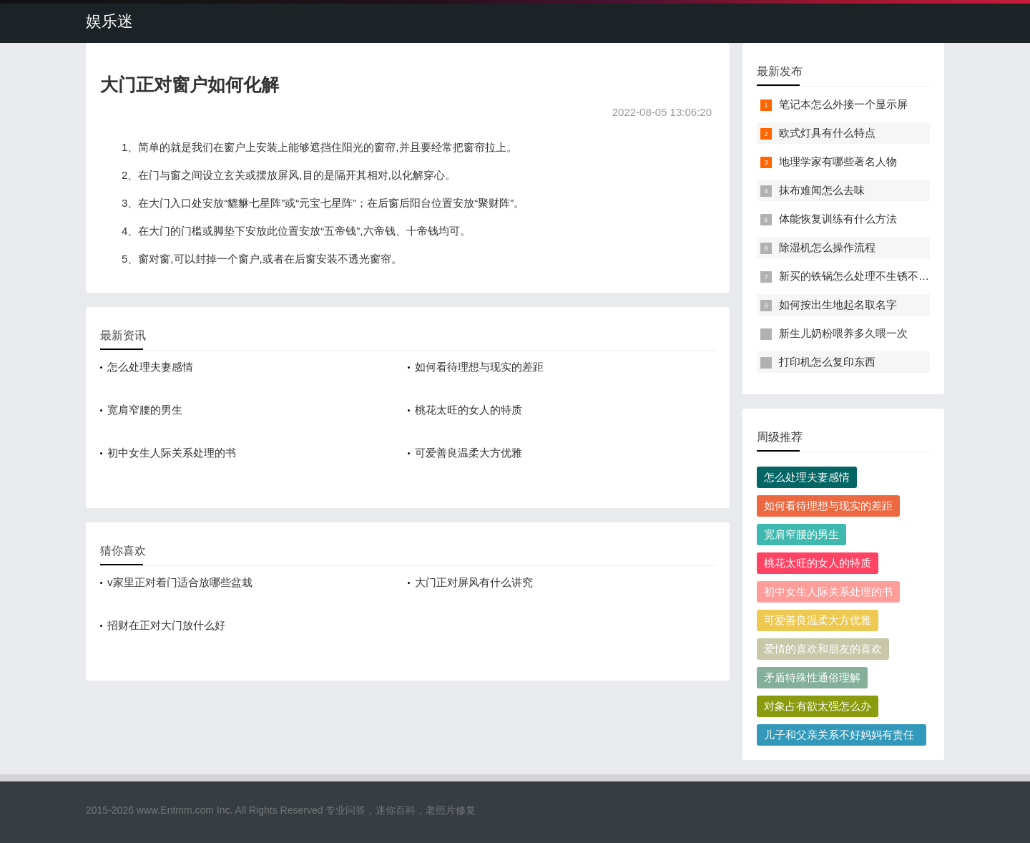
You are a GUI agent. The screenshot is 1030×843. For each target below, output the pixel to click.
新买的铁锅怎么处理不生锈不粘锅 (859, 276)
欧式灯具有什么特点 (827, 133)
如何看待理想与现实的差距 (479, 367)
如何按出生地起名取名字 (838, 304)
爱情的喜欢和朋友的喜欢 (823, 649)
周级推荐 (780, 437)
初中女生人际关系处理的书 (171, 453)
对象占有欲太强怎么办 (817, 706)
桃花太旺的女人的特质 (468, 410)
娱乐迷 (109, 21)
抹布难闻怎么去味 (822, 190)
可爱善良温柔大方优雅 (468, 453)
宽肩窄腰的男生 (144, 410)
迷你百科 (396, 810)
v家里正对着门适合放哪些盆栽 (179, 582)
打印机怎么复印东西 (827, 362)
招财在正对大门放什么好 (166, 625)
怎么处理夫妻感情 (150, 367)
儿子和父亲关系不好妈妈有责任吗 (839, 737)
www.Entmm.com (175, 810)
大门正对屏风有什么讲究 (474, 582)
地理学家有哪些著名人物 (838, 161)
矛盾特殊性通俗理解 (812, 677)
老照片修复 (451, 810)
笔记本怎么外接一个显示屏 (843, 104)
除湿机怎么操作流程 (827, 247)
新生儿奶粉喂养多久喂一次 (843, 333)
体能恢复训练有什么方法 (838, 219)
